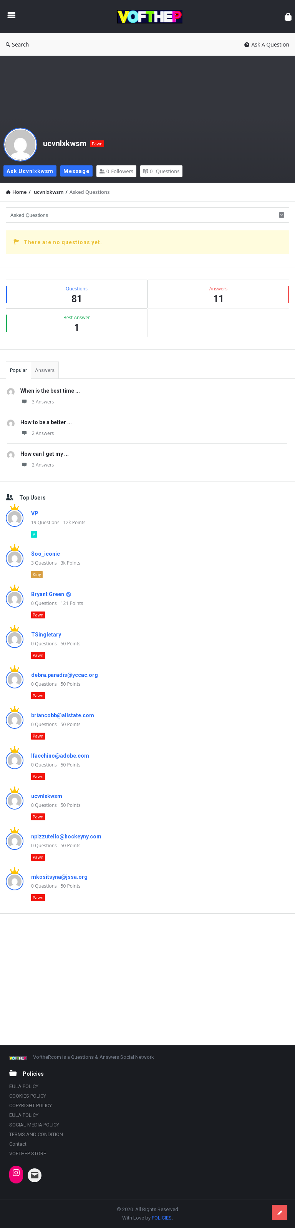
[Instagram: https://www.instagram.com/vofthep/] (16, 1173)
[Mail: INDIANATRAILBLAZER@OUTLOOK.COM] (34, 1175)
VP (34, 513)
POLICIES (162, 1218)
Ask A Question (266, 44)
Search (17, 44)
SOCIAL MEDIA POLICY (34, 1125)
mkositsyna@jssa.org (59, 877)
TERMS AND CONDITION (36, 1134)
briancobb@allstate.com (62, 715)
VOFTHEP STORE (27, 1153)
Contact (18, 1144)
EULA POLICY (23, 1086)
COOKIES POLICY (27, 1096)
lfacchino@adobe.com (60, 756)
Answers (45, 370)
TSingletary (46, 634)
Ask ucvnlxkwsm (30, 171)
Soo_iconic (45, 554)
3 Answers (37, 401)
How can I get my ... (44, 454)
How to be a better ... (46, 422)
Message (76, 171)
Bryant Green (47, 594)
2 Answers (37, 433)
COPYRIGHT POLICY (30, 1105)
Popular (18, 370)
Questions (161, 171)
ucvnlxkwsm (64, 143)
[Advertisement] (147, 979)
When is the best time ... (50, 391)
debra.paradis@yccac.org (64, 675)
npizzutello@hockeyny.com (66, 836)
